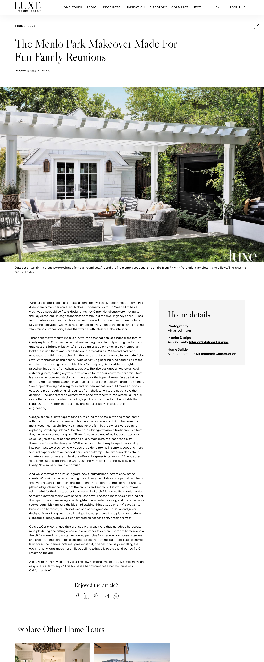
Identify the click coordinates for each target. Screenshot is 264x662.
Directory (158, 7)
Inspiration (135, 7)
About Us (238, 7)
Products (111, 7)
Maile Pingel (29, 70)
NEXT (197, 7)
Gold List (179, 7)
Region (93, 7)
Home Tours (71, 7)
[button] (77, 596)
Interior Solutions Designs (208, 342)
